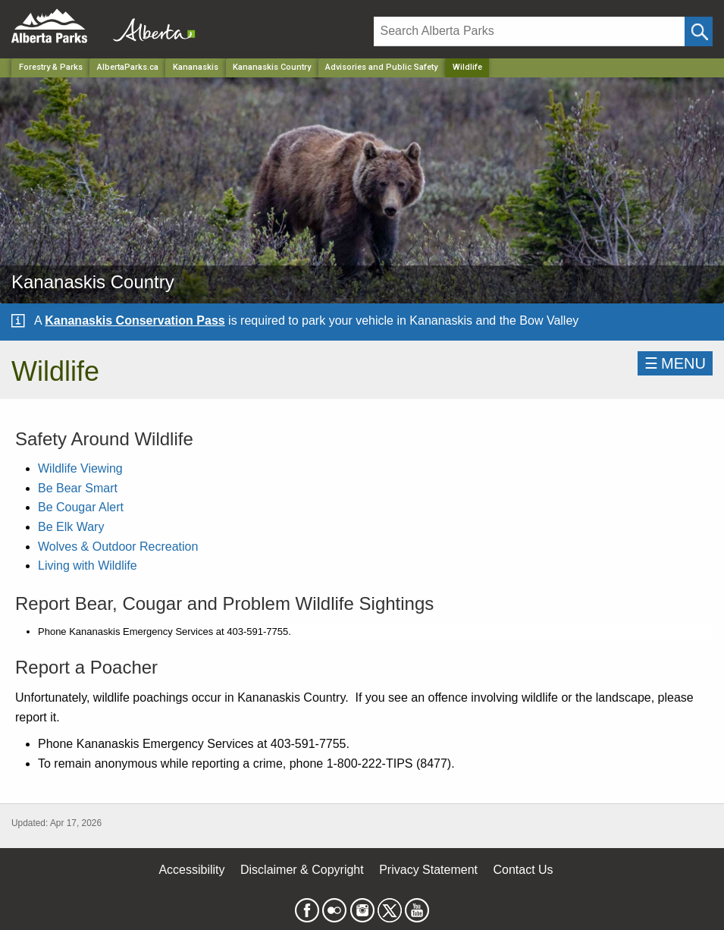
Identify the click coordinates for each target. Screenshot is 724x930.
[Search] (529, 31)
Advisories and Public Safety (381, 67)
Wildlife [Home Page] (467, 67)
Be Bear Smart (78, 488)
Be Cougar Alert (81, 507)
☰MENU (675, 363)
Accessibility (191, 869)
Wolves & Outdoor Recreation (118, 546)
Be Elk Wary (71, 526)
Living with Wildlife (87, 565)
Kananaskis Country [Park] (272, 67)
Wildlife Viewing (80, 468)
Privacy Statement (428, 869)
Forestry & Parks (51, 67)
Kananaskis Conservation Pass (134, 320)
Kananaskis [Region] (195, 67)
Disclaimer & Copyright (302, 869)
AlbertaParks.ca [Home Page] (127, 67)
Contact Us (523, 869)
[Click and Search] (699, 31)
